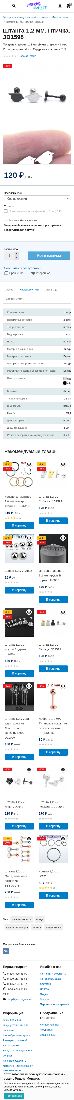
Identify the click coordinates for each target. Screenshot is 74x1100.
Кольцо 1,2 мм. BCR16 (49, 874)
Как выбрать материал (16, 1035)
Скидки (44, 994)
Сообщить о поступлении (22, 268)
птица (39, 919)
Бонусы (44, 999)
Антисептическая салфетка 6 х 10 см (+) (36, 211)
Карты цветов (11, 1045)
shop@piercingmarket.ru (21, 999)
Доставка (45, 983)
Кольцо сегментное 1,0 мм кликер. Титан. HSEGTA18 (18, 501)
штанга (37, 927)
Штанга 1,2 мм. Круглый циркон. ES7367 (16, 649)
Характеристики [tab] (29, 289)
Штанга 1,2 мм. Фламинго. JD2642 (51, 804)
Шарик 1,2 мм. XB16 (18, 570)
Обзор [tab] (9, 289)
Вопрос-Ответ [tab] (14, 298)
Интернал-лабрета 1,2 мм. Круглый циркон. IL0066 (52, 575)
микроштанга (53, 927)
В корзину (19, 525)
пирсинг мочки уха (17, 927)
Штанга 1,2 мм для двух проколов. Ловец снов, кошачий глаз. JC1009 (17, 728)
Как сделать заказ (50, 978)
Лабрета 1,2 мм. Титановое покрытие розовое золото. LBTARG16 (53, 725)
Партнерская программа (54, 1004)
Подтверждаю (14, 1095)
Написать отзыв (27, 56)
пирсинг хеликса (21, 919)
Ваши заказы (48, 1034)
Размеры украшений (15, 1040)
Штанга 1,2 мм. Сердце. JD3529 (50, 647)
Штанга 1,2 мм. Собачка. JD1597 (50, 499)
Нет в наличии (49, 256)
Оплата (44, 988)
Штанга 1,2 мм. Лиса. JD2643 (15, 804)
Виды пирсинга (12, 1019)
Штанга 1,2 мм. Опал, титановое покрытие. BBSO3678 (16, 878)
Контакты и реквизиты (53, 973)
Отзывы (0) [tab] (51, 289)
